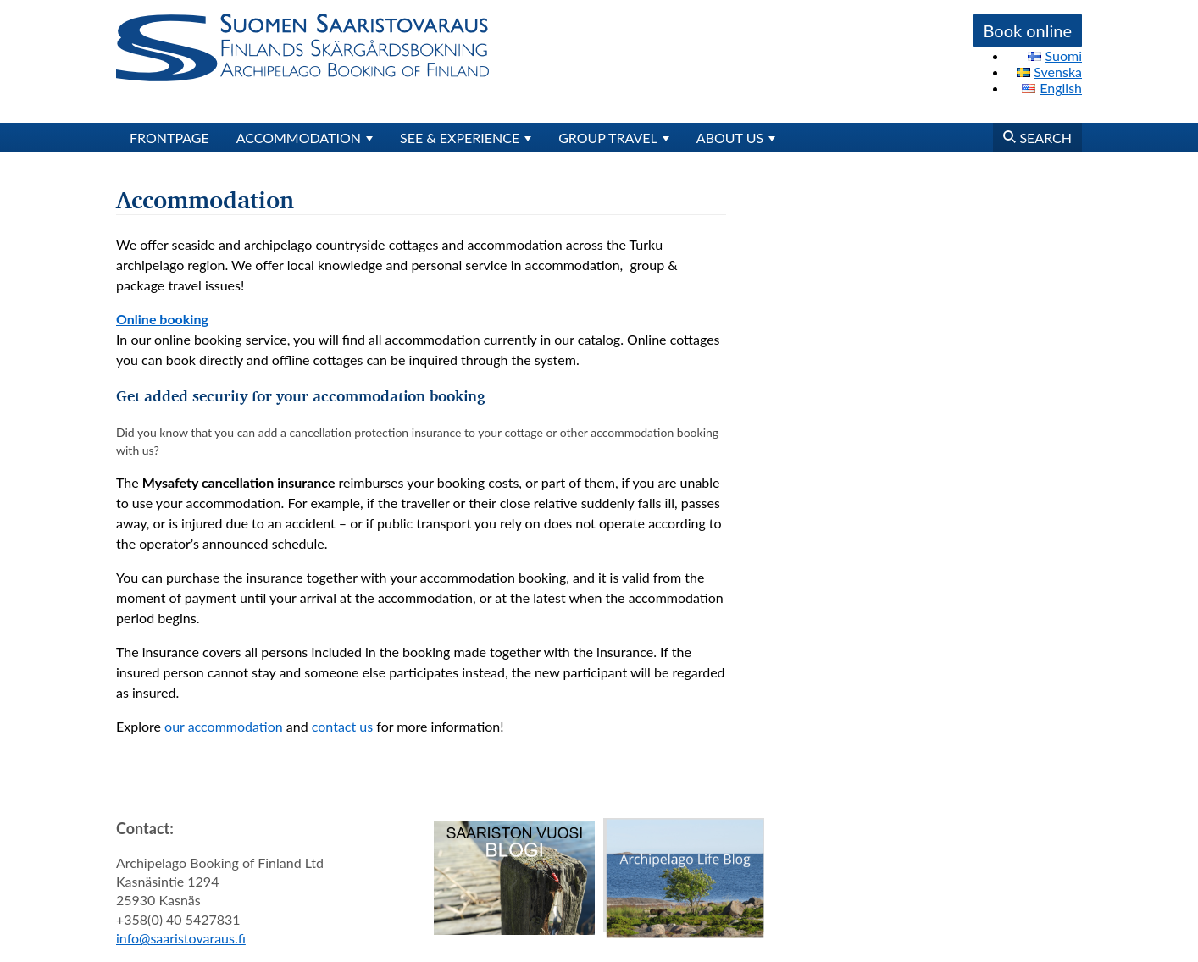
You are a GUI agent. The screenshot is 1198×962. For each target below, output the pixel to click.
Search (1037, 138)
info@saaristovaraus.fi (181, 938)
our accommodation (223, 726)
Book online (1028, 30)
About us (729, 138)
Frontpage (169, 138)
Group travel (607, 138)
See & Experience (459, 138)
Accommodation (298, 138)
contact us (342, 726)
